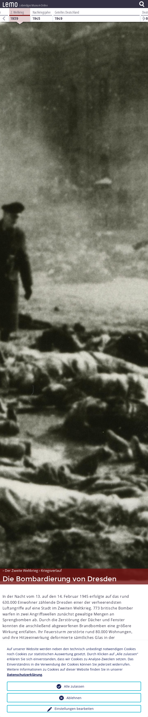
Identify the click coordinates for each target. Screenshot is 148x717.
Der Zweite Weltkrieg (21, 567)
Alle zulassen (74, 686)
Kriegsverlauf (51, 567)
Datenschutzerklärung (24, 674)
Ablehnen (74, 698)
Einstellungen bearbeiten (74, 708)
